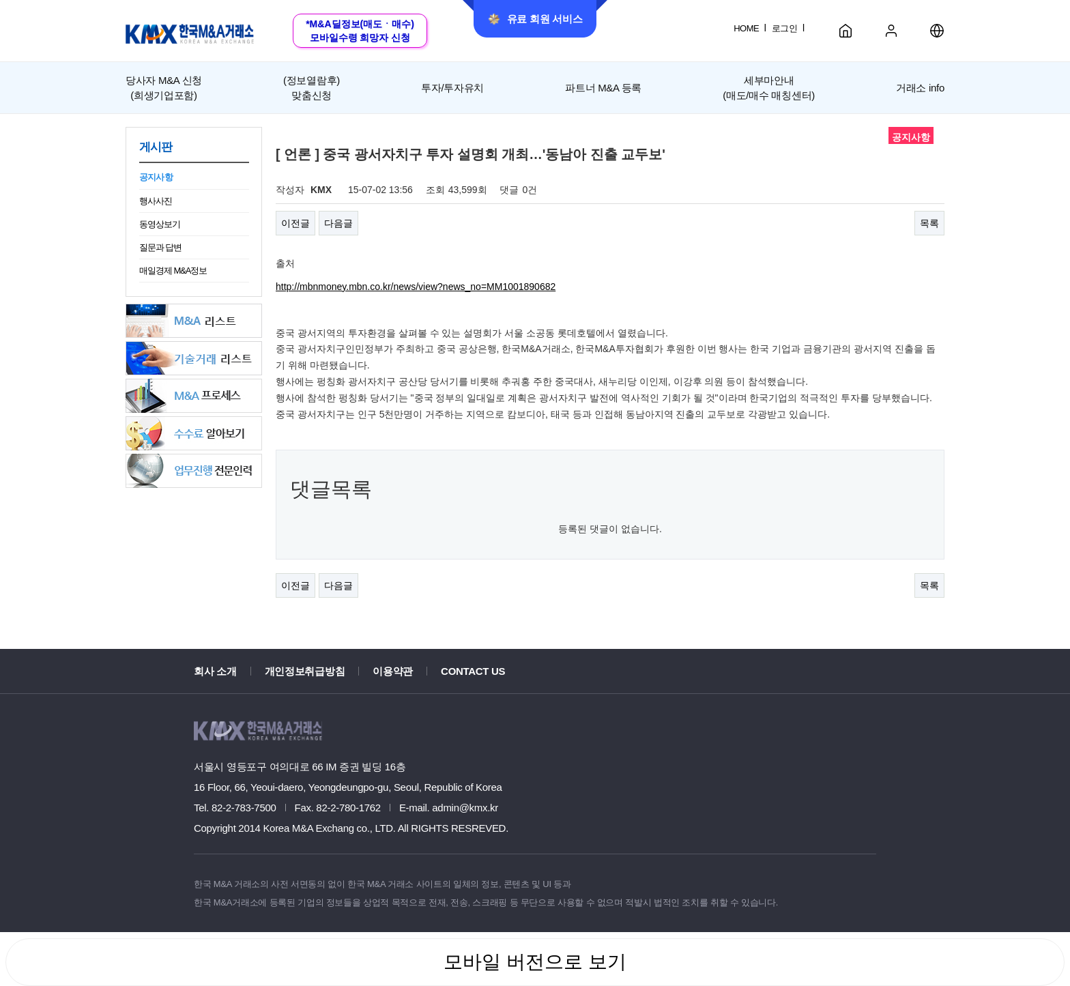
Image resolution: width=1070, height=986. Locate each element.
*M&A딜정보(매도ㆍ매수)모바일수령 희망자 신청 (360, 30)
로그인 (784, 28)
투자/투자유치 (452, 87)
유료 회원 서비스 (535, 19)
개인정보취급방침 (305, 671)
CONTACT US (473, 671)
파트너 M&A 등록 (603, 87)
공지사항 (156, 177)
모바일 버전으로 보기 (535, 961)
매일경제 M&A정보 (173, 270)
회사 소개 (215, 671)
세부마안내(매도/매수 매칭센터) (769, 87)
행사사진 (155, 201)
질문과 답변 (160, 247)
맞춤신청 (311, 86)
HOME (746, 28)
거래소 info (920, 87)
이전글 (295, 223)
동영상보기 (159, 224)
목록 (929, 223)
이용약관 (393, 671)
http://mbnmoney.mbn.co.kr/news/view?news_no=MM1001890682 (415, 286)
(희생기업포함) (164, 86)
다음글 (338, 223)
